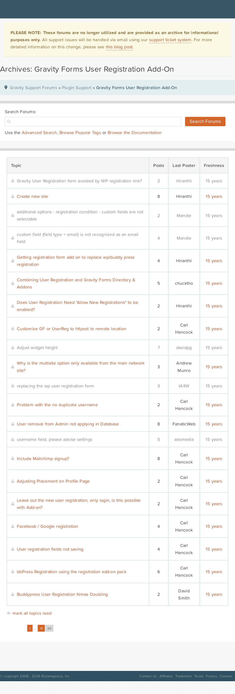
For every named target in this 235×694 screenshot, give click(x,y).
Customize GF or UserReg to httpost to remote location (71, 328)
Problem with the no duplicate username (57, 404)
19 (41, 628)
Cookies (226, 676)
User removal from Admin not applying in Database (68, 424)
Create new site (32, 196)
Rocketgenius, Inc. (55, 676)
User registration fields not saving (50, 549)
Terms (198, 676)
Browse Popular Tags (80, 132)
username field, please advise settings (54, 439)
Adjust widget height (37, 347)
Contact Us (148, 676)
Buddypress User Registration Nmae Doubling (62, 594)
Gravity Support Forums (33, 87)
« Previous (16, 628)
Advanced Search (39, 132)
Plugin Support (76, 87)
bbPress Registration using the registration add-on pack (71, 571)
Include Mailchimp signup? (43, 458)
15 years (214, 180)
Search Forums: (20, 111)
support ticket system (170, 39)
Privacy (211, 676)
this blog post (119, 46)
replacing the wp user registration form (55, 385)
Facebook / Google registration (47, 526)
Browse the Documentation (135, 132)
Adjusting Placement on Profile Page (53, 481)
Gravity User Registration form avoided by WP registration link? (79, 180)
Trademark (183, 676)
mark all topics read (31, 613)
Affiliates (166, 676)
